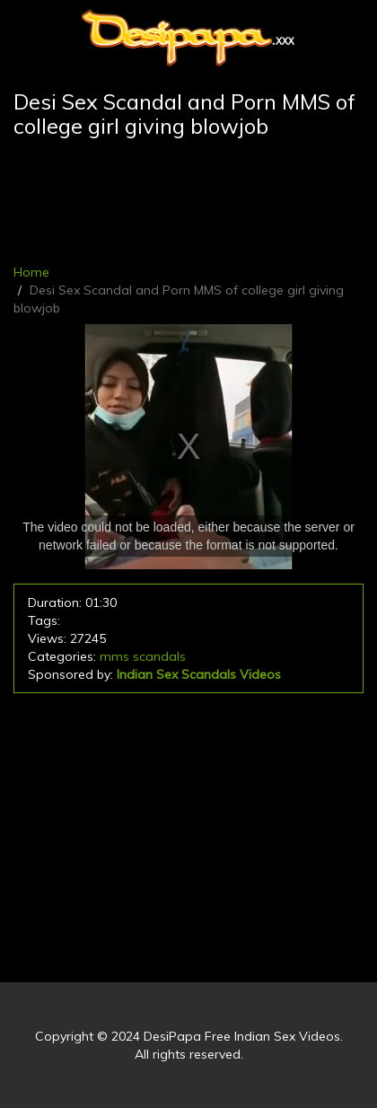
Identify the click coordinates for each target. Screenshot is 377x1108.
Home (31, 272)
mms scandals (143, 656)
